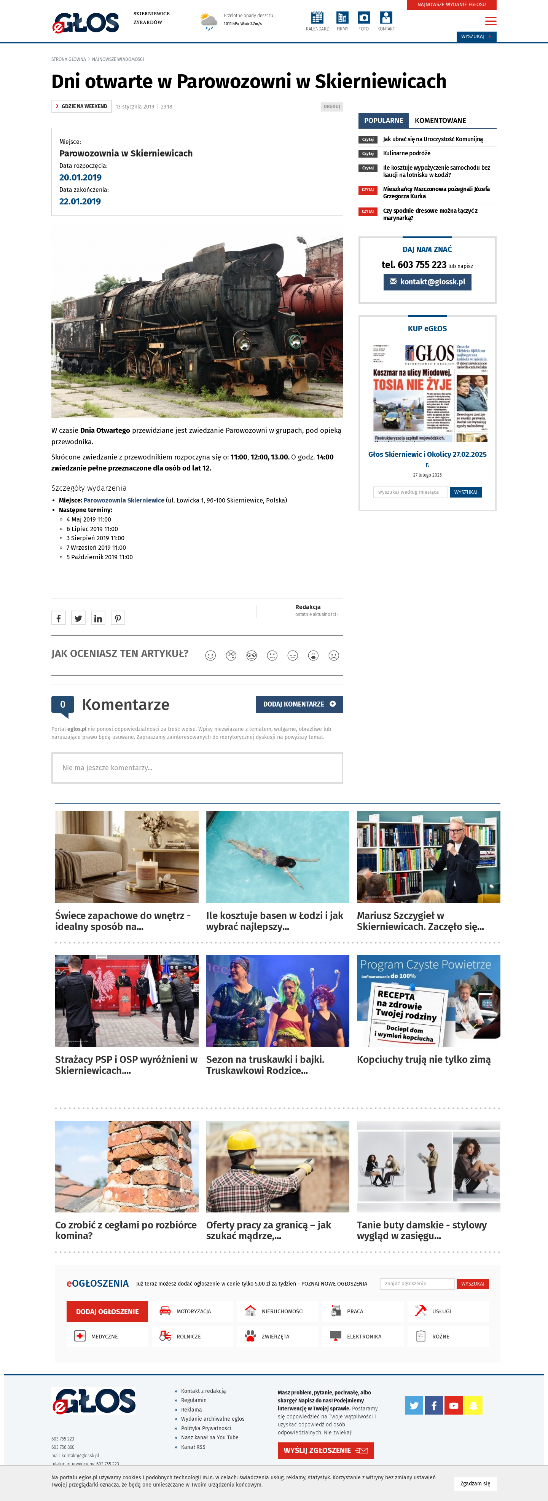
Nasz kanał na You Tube (210, 1437)
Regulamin (194, 1400)
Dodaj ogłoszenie (107, 1311)
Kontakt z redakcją (203, 1391)
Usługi (431, 1310)
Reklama (191, 1410)
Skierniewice (152, 13)
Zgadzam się (478, 1483)
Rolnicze (178, 1335)
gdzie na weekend (81, 106)
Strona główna (68, 59)
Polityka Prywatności (206, 1428)
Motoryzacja (183, 1310)
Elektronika (353, 1335)
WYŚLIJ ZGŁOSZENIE (317, 1450)
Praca (344, 1310)
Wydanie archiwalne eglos (213, 1419)
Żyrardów (148, 22)
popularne (383, 120)
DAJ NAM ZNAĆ (427, 249)
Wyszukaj (476, 36)
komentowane (440, 120)
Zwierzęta (265, 1335)
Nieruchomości (272, 1310)
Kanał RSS (193, 1447)
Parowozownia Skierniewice (124, 500)
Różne (430, 1335)
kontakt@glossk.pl (427, 282)
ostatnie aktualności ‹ (317, 614)
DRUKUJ (333, 107)
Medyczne (94, 1335)
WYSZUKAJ (466, 492)
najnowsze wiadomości (118, 59)
